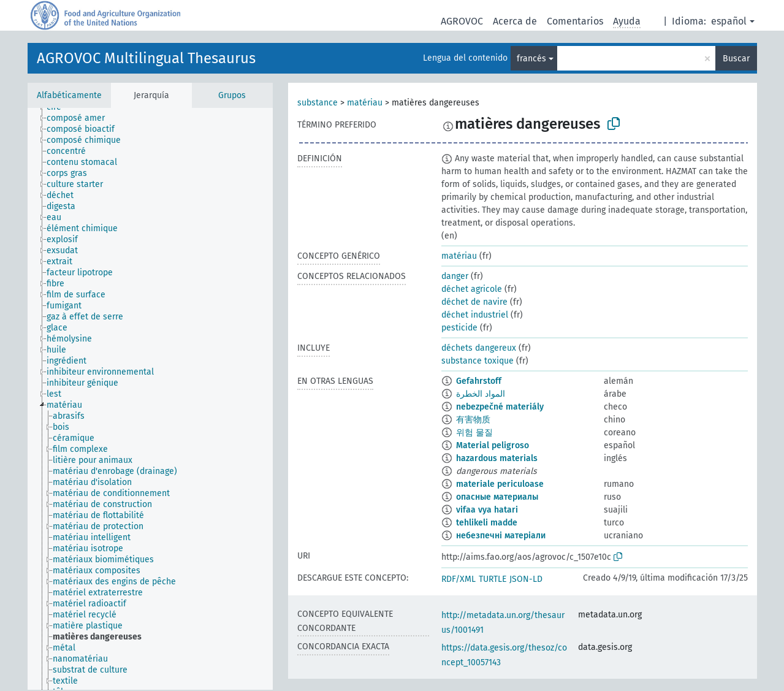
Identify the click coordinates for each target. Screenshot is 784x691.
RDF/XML (458, 579)
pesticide (459, 328)
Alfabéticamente (69, 95)
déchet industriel (474, 315)
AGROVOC (462, 21)
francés (531, 58)
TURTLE (492, 579)
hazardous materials (497, 458)
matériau (364, 102)
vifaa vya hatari (487, 510)
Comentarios (575, 21)
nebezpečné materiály (500, 407)
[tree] (150, 399)
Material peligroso (492, 445)
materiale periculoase (500, 484)
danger (454, 276)
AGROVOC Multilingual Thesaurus (146, 58)
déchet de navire (474, 302)
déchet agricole (471, 289)
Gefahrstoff (478, 381)
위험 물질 (474, 432)
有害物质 (473, 419)
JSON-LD (525, 579)
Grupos (232, 95)
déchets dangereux (478, 348)
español (729, 21)
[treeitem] (81, 118)
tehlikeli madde (486, 522)
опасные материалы (497, 497)
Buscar (736, 58)
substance (317, 102)
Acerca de (515, 21)
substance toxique (477, 361)
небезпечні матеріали (501, 535)
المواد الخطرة (480, 394)
